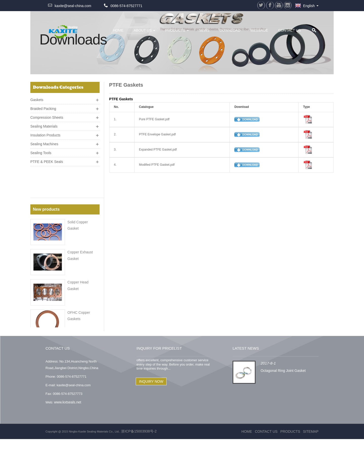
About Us (144, 30)
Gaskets (36, 98)
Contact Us (289, 30)
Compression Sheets (46, 115)
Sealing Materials (43, 124)
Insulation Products (45, 133)
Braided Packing (43, 107)
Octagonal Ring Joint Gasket (283, 390)
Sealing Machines (44, 142)
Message (259, 30)
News (204, 30)
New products (46, 179)
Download (230, 30)
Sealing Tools (40, 151)
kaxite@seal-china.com (73, 6)
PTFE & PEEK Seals (46, 160)
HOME (118, 30)
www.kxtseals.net (67, 421)
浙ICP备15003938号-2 (138, 450)
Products (177, 30)
